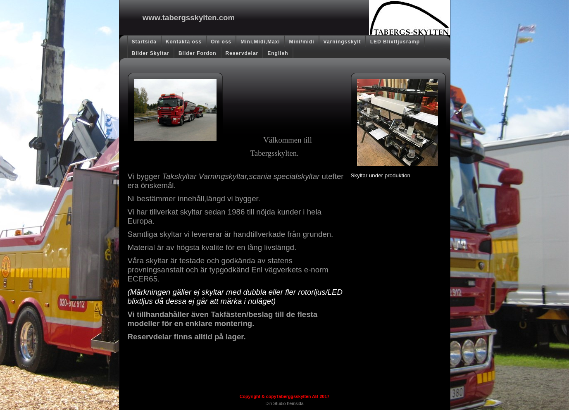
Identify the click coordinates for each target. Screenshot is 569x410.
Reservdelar (242, 53)
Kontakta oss (184, 42)
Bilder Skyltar (150, 53)
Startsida (144, 42)
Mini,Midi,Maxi (260, 42)
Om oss (221, 42)
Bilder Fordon (198, 53)
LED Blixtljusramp (395, 42)
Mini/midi (301, 42)
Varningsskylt (342, 42)
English (277, 53)
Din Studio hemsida (284, 403)
